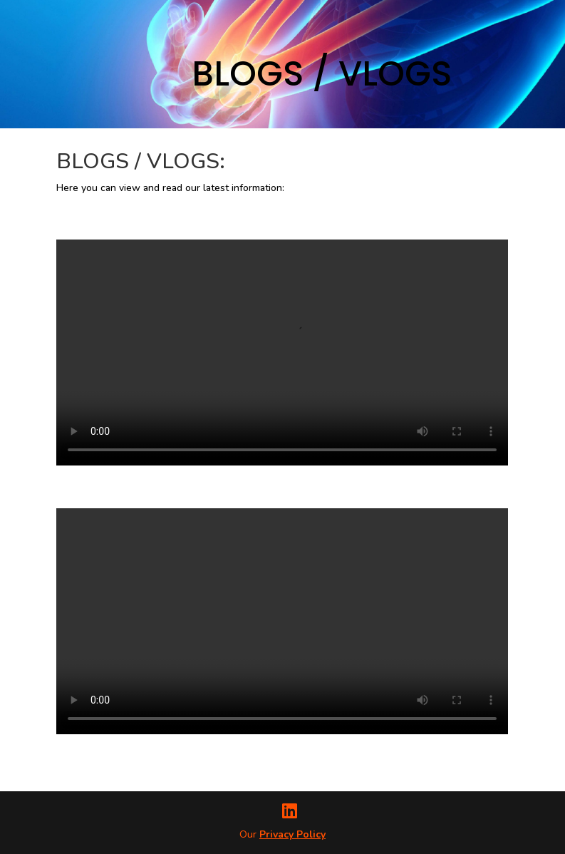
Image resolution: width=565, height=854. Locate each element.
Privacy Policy (292, 834)
